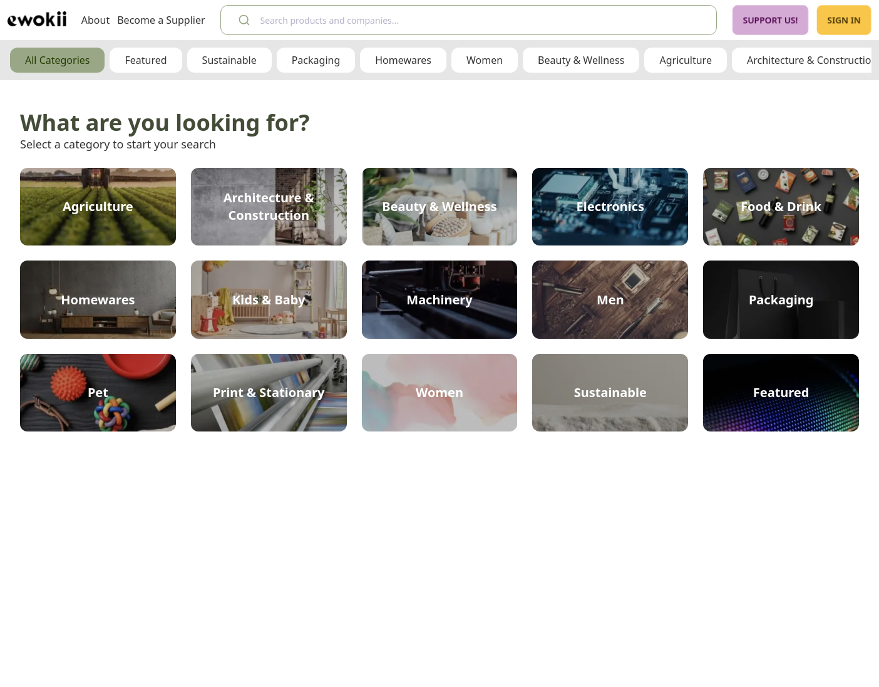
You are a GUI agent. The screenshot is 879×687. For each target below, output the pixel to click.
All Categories (57, 60)
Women (484, 60)
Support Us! (770, 20)
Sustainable (229, 60)
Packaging (316, 60)
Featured (146, 60)
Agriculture (685, 60)
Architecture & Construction (812, 60)
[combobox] (468, 20)
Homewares (403, 60)
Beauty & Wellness (581, 60)
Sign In (844, 20)
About (95, 20)
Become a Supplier (161, 20)
